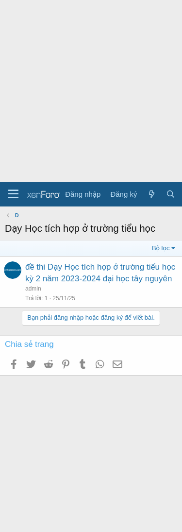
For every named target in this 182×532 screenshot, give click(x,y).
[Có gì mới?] (151, 194)
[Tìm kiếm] (170, 194)
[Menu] (13, 194)
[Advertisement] (91, 91)
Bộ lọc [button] (161, 248)
